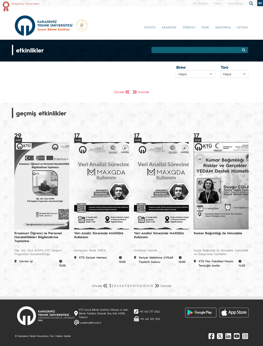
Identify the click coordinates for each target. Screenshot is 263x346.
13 (144, 285)
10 (134, 285)
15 (151, 285)
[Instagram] (245, 336)
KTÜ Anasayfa (200, 3)
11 (137, 285)
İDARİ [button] (205, 27)
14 (147, 285)
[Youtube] (237, 336)
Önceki (119, 92)
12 (140, 285)
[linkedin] (228, 336)
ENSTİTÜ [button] (150, 27)
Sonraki (143, 92)
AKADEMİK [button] (169, 27)
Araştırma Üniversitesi (25, 3)
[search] (252, 3)
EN (260, 3)
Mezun (217, 3)
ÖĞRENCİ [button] (189, 27)
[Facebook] (211, 336)
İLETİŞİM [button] (242, 27)
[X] (220, 336)
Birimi (181, 67)
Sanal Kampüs (235, 3)
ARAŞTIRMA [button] (223, 27)
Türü (224, 67)
